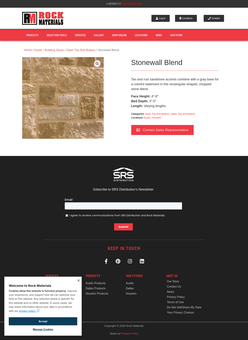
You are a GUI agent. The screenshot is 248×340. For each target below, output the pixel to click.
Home (28, 50)
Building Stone (54, 50)
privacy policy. (29, 310)
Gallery (99, 35)
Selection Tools (57, 35)
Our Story (176, 35)
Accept (43, 321)
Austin (38, 50)
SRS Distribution (132, 3)
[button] (97, 63)
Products (32, 35)
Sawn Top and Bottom (183, 113)
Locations (141, 35)
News (159, 35)
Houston (156, 117)
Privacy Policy (130, 333)
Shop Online (119, 35)
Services (80, 35)
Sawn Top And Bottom (80, 50)
